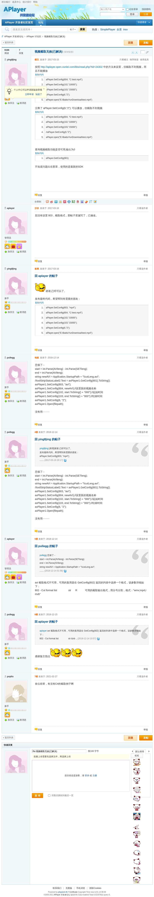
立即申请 (29, 94)
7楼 (36, 676)
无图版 (69, 888)
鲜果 (86, 201)
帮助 (35, 2)
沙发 (37, 208)
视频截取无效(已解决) (54, 36)
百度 (82, 201)
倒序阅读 (134, 59)
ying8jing (12, 59)
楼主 (37, 59)
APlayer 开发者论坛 (13, 36)
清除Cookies (95, 888)
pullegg (11, 357)
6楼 (36, 614)
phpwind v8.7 (63, 892)
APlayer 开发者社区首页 (19, 22)
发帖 (145, 42)
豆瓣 (73, 201)
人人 (69, 201)
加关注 (11, 103)
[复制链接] (68, 52)
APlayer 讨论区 (33, 36)
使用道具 (144, 59)
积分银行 (6, 2)
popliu (10, 676)
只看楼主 (124, 59)
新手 (7, 298)
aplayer (11, 208)
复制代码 (39, 74)
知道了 (39, 94)
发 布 (37, 795)
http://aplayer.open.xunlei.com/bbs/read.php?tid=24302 (71, 66)
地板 (37, 357)
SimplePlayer (107, 29)
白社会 (90, 201)
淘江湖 (47, 201)
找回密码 (146, 9)
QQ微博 (56, 201)
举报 (145, 195)
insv (125, 29)
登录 (132, 14)
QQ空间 (60, 201)
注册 (145, 14)
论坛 (40, 22)
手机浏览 (80, 888)
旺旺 (137, 755)
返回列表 (9, 42)
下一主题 (136, 52)
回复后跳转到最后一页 (60, 795)
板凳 (37, 268)
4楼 (36, 432)
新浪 (51, 201)
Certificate (73, 892)
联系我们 (57, 888)
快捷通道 (142, 22)
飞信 (95, 201)
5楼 (36, 539)
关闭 (44, 89)
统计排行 (27, 2)
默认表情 (139, 751)
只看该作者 (142, 208)
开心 (64, 201)
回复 (130, 42)
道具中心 (16, 2)
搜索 (82, 29)
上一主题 (133, 52)
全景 (119, 29)
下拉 (123, 9)
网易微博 (77, 201)
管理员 (8, 238)
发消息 (23, 103)
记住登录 (133, 9)
